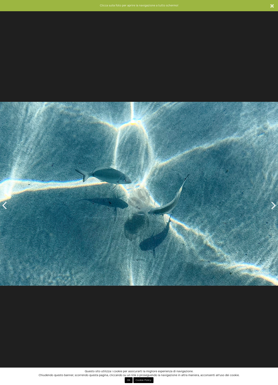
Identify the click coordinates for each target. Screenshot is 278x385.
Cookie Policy (143, 380)
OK (129, 380)
